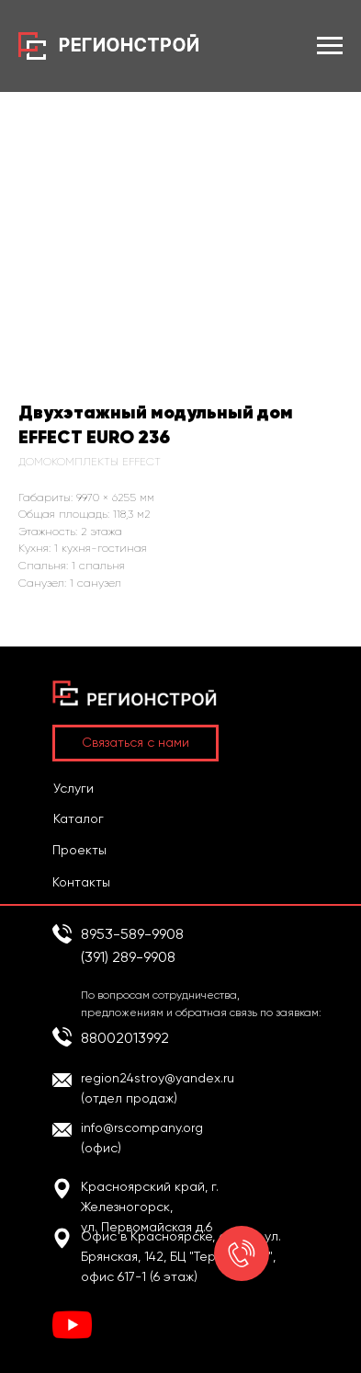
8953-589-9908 (132, 934)
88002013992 (125, 1038)
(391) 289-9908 (128, 957)
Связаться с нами (135, 742)
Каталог (78, 818)
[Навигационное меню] (330, 46)
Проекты (79, 849)
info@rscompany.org (142, 1127)
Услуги (73, 788)
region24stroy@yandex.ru (157, 1077)
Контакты (81, 882)
